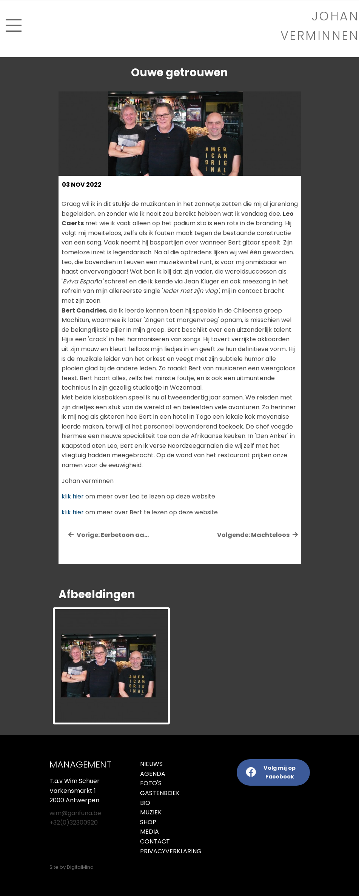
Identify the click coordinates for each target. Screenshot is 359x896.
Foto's (151, 783)
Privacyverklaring (157, 851)
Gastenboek (160, 793)
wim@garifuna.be (75, 813)
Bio (145, 803)
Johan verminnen (319, 26)
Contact (155, 841)
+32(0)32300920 (73, 822)
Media (149, 831)
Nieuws (151, 764)
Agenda (152, 773)
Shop (148, 822)
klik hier (73, 496)
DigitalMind (80, 867)
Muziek (151, 812)
